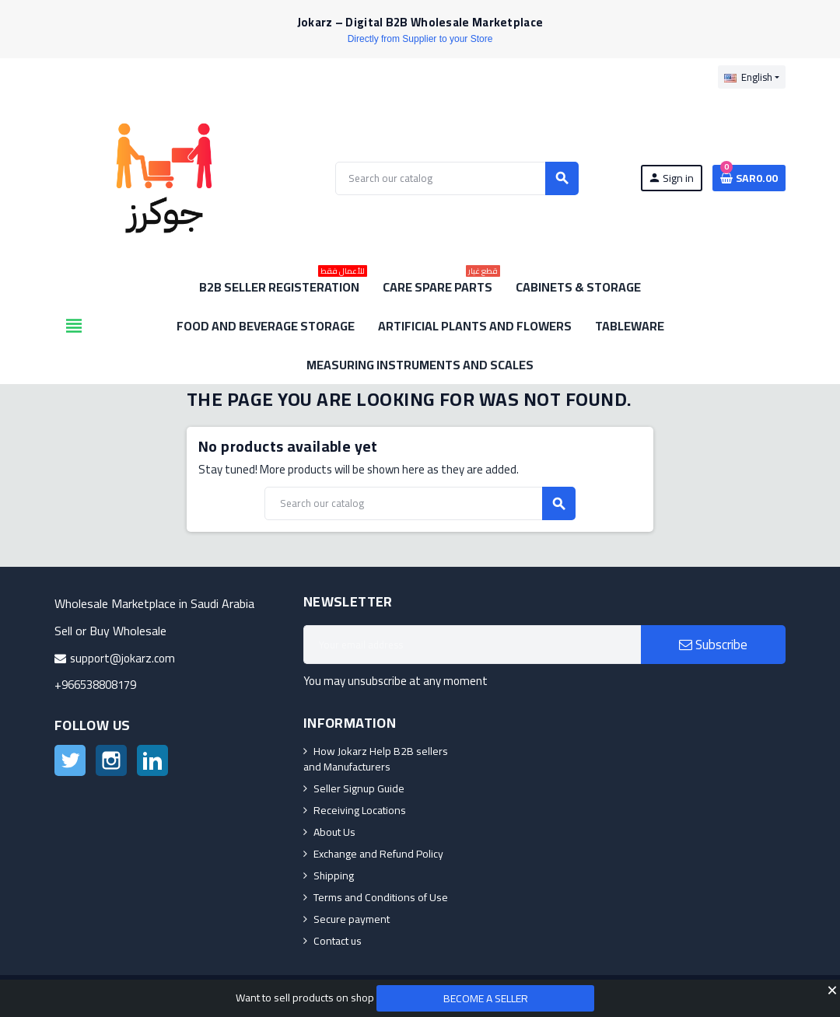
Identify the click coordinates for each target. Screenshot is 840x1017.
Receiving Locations (359, 810)
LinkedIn (152, 760)
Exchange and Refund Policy (378, 854)
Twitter (70, 760)
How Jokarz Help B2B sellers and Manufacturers (375, 759)
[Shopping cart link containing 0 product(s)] (749, 178)
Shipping (333, 875)
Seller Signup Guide (358, 788)
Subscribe (713, 644)
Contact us (337, 941)
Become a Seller (485, 998)
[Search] (456, 178)
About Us (334, 832)
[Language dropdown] (752, 77)
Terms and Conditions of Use (380, 897)
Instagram (111, 760)
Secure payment (351, 919)
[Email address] (472, 644)
